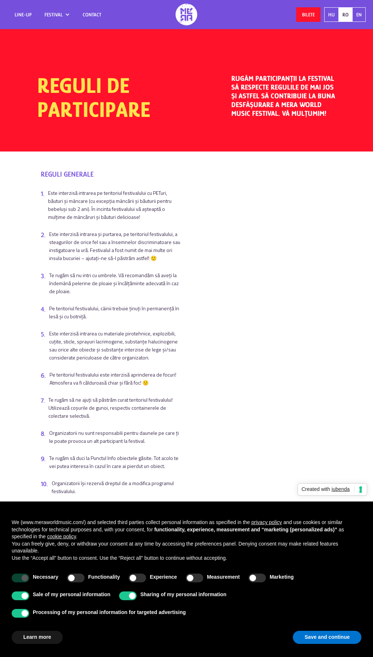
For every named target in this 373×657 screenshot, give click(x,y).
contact (92, 14)
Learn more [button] (37, 637)
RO (345, 14)
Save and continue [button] (327, 637)
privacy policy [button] (266, 522)
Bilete (308, 14)
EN (359, 14)
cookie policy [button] (61, 536)
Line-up (23, 14)
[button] (57, 14)
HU (331, 14)
